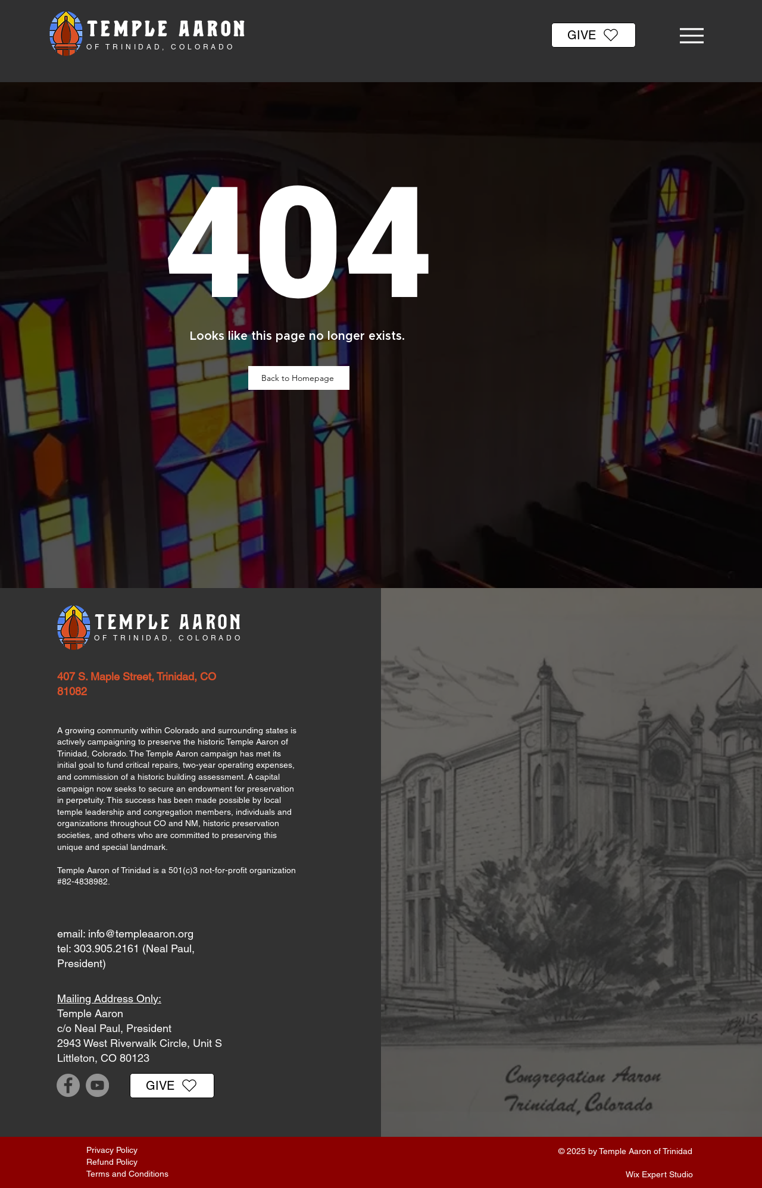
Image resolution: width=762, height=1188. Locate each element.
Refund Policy (112, 1162)
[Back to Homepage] (298, 378)
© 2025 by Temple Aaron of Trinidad (625, 1151)
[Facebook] (68, 1085)
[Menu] (691, 35)
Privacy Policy (112, 1150)
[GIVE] (593, 35)
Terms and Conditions (127, 1173)
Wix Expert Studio (659, 1174)
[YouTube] (97, 1085)
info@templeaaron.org (140, 933)
